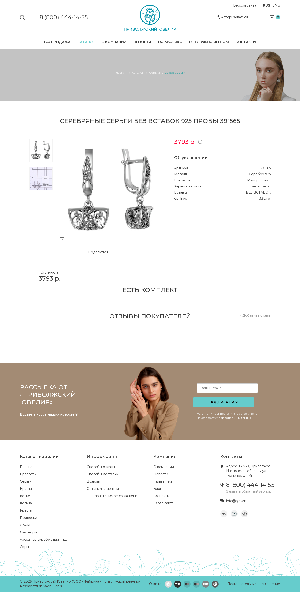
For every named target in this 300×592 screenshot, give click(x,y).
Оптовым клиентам (209, 42)
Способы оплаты (101, 467)
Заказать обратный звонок (248, 491)
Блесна (26, 467)
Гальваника (170, 42)
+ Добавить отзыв (255, 315)
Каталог (86, 42)
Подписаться (223, 402)
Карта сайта (164, 503)
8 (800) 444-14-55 (64, 17)
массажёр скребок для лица (44, 539)
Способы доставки (103, 474)
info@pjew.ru (237, 501)
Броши (26, 489)
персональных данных (234, 418)
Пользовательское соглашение (113, 496)
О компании (113, 42)
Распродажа (57, 42)
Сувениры (28, 532)
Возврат (94, 481)
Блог (157, 489)
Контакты (246, 42)
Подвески (28, 518)
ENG (276, 5)
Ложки (25, 525)
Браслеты (28, 474)
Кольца (26, 503)
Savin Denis (52, 586)
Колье (25, 496)
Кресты (26, 510)
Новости (142, 42)
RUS (266, 5)
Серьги (26, 481)
